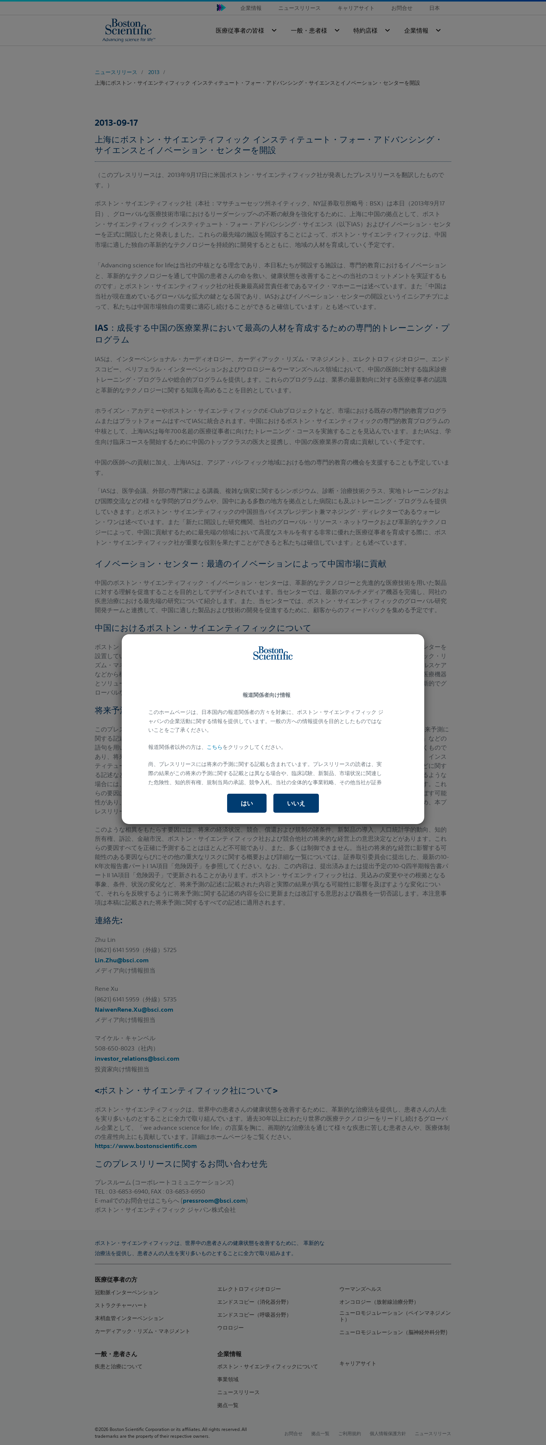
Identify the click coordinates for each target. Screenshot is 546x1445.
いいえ (296, 803)
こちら (215, 747)
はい (247, 803)
